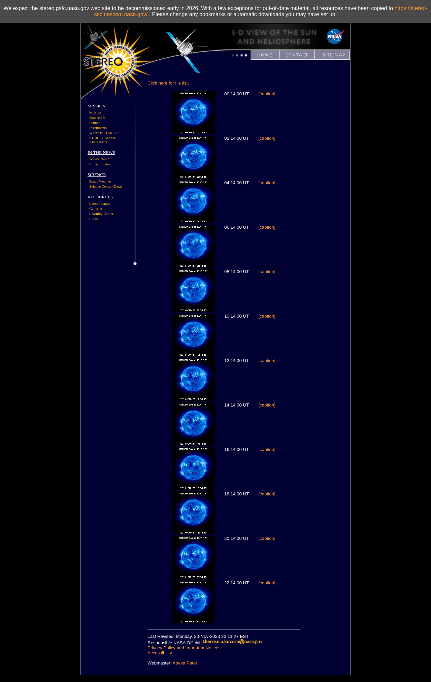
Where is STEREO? (104, 133)
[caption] (266, 93)
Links (93, 219)
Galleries (96, 208)
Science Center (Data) (105, 186)
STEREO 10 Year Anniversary (102, 140)
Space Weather (100, 181)
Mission (95, 112)
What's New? (99, 159)
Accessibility (159, 652)
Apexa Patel (185, 662)
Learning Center (101, 214)
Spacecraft (97, 118)
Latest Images (99, 203)
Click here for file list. (168, 83)
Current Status (99, 164)
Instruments (98, 128)
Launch (94, 123)
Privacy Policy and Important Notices (184, 647)
